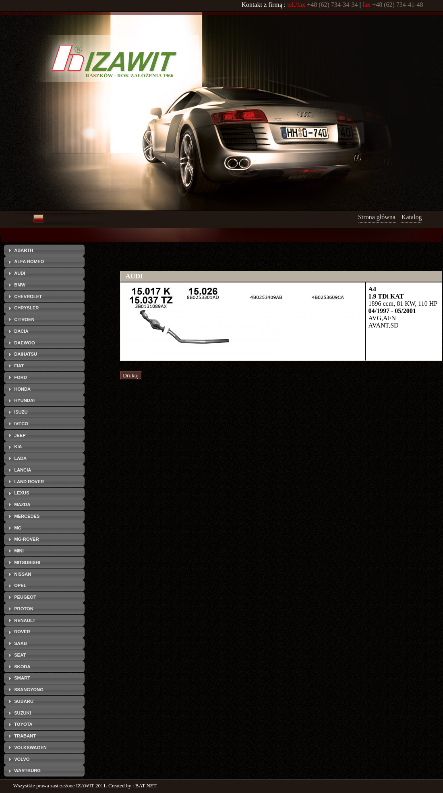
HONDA (22, 389)
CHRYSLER (26, 307)
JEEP (20, 435)
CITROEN (24, 319)
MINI (19, 550)
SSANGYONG (28, 689)
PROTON (23, 608)
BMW (19, 284)
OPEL (20, 585)
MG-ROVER (26, 539)
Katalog (412, 217)
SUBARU (23, 701)
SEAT (20, 655)
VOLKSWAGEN (30, 747)
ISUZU (21, 412)
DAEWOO (24, 342)
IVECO (21, 423)
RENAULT (24, 620)
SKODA (22, 666)
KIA (18, 446)
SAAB (20, 643)
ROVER (22, 631)
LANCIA (22, 470)
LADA (20, 458)
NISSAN (22, 574)
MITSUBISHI (27, 562)
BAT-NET (146, 786)
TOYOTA (23, 724)
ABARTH (23, 250)
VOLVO (21, 759)
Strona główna (376, 217)
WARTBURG (27, 770)
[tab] (44, 250)
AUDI (19, 273)
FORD (20, 377)
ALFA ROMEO (29, 261)
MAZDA (22, 504)
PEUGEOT (25, 597)
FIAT (19, 365)
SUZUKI (22, 713)
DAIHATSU (25, 354)
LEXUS (21, 492)
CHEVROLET (28, 296)
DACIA (21, 331)
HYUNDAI (24, 400)
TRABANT (25, 735)
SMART (22, 678)
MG (17, 527)
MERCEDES (26, 516)
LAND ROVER (29, 481)
